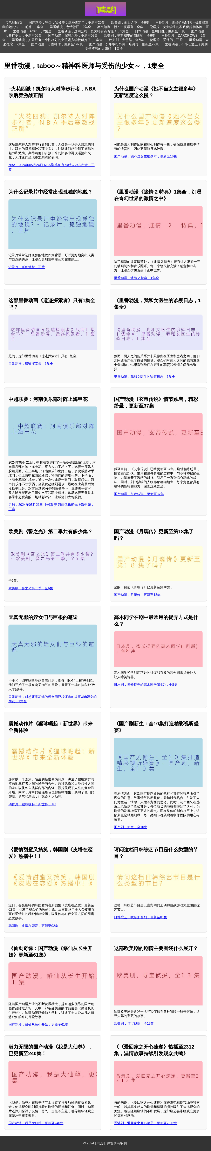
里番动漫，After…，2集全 (32, 31)
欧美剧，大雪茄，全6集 (126, 40)
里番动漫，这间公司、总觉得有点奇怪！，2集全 (93, 31)
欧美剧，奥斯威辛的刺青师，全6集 (129, 35)
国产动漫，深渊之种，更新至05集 (73, 35)
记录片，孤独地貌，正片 (26, 267)
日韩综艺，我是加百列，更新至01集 (140, 917)
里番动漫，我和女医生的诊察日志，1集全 (144, 376)
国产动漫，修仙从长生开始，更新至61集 (38, 1024)
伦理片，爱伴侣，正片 (166, 40)
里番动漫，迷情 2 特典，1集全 (136, 278)
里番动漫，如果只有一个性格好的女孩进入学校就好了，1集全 (57, 40)
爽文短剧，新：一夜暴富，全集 (120, 27)
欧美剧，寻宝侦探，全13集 (134, 1023)
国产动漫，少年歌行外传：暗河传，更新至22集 (124, 44)
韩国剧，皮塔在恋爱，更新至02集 (33, 926)
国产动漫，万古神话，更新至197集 (57, 44)
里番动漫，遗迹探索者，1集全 (30, 363)
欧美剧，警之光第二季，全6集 (30, 588)
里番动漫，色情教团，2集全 (70, 27)
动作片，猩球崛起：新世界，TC (32, 804)
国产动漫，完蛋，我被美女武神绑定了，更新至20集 (67, 22)
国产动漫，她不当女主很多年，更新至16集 (145, 156)
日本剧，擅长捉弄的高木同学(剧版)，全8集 (145, 684)
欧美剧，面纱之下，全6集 (130, 22)
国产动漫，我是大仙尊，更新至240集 (35, 1123)
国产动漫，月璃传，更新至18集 (137, 595)
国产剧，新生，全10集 (130, 827)
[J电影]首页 (14, 22)
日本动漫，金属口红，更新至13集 (160, 31)
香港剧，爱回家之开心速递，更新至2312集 (145, 1123)
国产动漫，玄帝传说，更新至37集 (139, 494)
